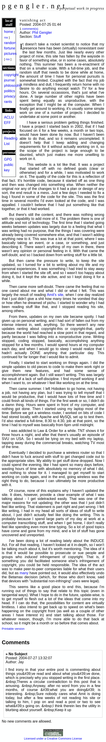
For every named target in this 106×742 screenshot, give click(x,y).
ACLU (9, 117)
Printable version (13, 628)
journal (9, 80)
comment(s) (30, 28)
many (24, 573)
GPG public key (8, 164)
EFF (7, 123)
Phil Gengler (42, 32)
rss (6, 37)
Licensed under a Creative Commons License (53, 736)
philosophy (12, 85)
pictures (10, 53)
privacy (9, 96)
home (8, 32)
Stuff (37, 36)
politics (9, 91)
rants (8, 102)
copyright (11, 75)
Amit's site (55, 295)
